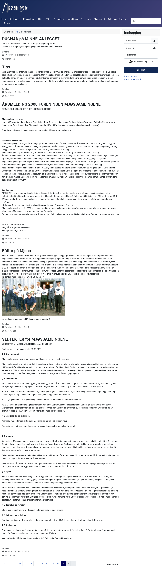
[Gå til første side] (4, 563)
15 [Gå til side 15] (36, 563)
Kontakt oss (72, 19)
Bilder (40, 19)
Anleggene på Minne (117, 19)
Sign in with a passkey (141, 62)
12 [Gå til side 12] (20, 563)
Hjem (3, 19)
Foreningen (86, 19)
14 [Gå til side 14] (31, 563)
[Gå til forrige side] (9, 563)
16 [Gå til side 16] (41, 563)
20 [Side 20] (63, 563)
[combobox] (146, 21)
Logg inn (141, 70)
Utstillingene (14, 19)
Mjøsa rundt (99, 19)
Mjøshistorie (28, 19)
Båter (48, 19)
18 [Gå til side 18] (52, 563)
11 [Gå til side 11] (14, 563)
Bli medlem (59, 19)
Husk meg (131, 55)
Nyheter (7, 23)
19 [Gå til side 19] (58, 563)
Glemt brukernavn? (132, 79)
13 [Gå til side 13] (25, 563)
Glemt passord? (131, 76)
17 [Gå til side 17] (47, 563)
